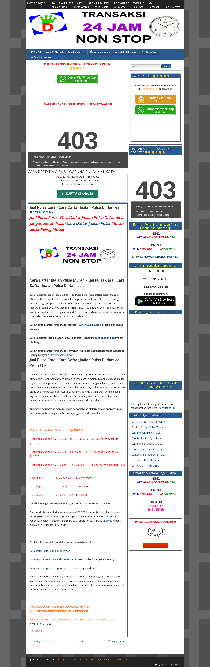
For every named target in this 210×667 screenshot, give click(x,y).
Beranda (80, 641)
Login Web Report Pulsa (145, 460)
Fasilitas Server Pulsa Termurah (149, 427)
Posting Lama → (117, 641)
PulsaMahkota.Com (107, 619)
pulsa (53, 303)
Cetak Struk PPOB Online (145, 465)
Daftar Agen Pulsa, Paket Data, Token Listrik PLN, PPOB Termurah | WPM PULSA (89, 3)
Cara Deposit (100, 51)
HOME (36, 51)
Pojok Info (137, 6)
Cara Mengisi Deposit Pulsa (146, 443)
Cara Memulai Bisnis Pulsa (145, 432)
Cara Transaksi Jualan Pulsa (146, 449)
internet (107, 520)
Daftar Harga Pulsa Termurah (148, 421)
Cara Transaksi (126, 51)
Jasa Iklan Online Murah (171, 664)
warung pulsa (80, 610)
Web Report (101, 6)
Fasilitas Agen (41, 57)
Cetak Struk (120, 6)
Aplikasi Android (81, 6)
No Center (150, 51)
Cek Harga (54, 51)
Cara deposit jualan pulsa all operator (51, 559)
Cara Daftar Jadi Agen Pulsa (146, 438)
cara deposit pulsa (105, 337)
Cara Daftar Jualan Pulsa (88, 223)
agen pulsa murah (43, 211)
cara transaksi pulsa (60, 355)
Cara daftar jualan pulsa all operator (50, 550)
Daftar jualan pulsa (88, 324)
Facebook (154, 6)
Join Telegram (172, 6)
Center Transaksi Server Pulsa (148, 454)
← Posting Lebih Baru (41, 641)
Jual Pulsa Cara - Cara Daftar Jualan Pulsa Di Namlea (74, 207)
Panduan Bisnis (59, 6)
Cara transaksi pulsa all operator (48, 568)
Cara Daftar (76, 51)
